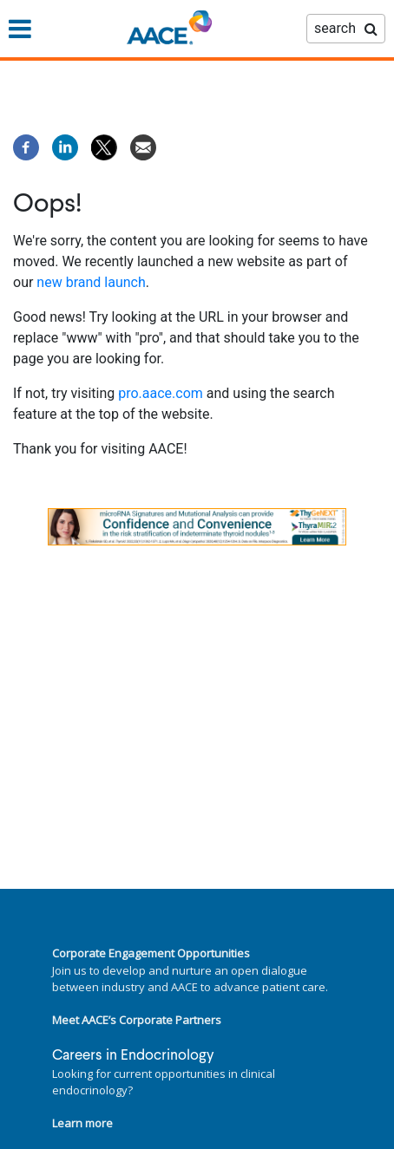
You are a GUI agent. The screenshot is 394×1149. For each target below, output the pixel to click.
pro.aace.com (160, 393)
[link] (197, 526)
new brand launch (90, 282)
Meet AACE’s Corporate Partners (136, 1020)
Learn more (82, 1123)
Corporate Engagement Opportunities (151, 953)
